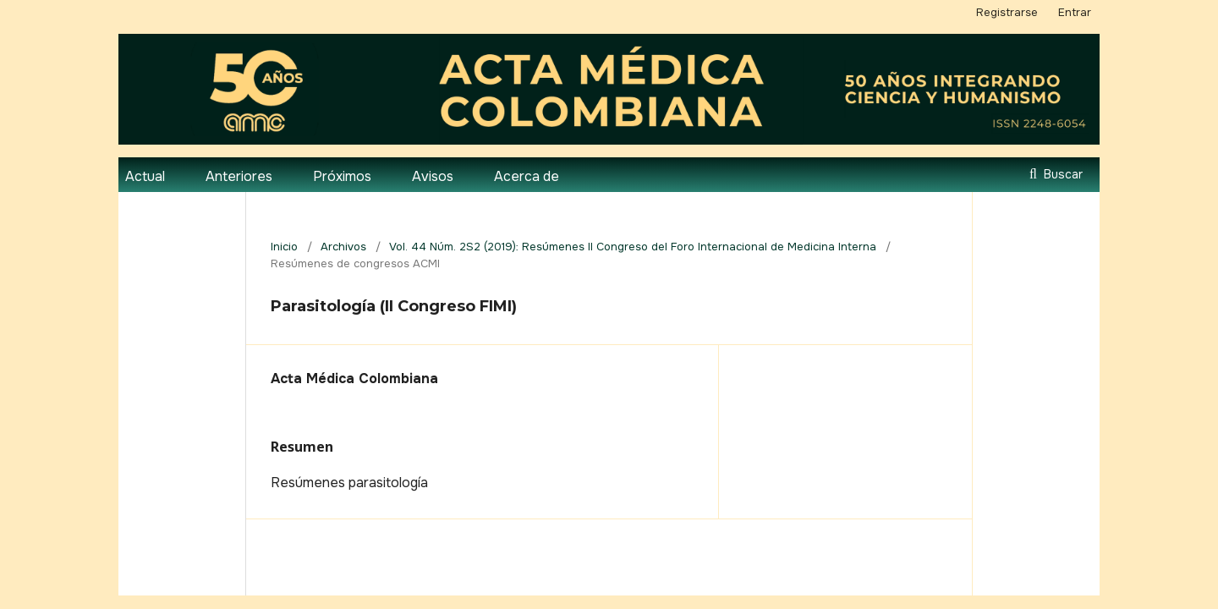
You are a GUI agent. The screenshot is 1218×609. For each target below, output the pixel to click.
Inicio (284, 246)
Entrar (1074, 12)
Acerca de (526, 176)
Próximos (342, 176)
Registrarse (1007, 12)
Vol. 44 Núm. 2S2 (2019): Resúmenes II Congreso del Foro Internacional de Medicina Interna (632, 246)
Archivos (343, 246)
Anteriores (239, 176)
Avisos (432, 176)
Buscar (1061, 174)
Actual (145, 176)
